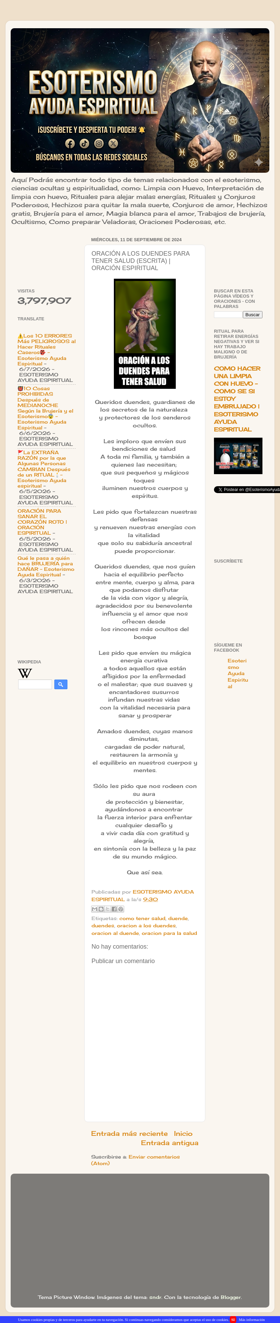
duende (178, 918)
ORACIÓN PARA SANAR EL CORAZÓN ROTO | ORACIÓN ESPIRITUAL (42, 522)
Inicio (183, 1133)
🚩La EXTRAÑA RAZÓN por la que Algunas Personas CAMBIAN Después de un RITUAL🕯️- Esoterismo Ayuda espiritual (44, 469)
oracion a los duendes (146, 925)
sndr (155, 1297)
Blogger (231, 1297)
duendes (102, 925)
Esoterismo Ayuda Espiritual (238, 674)
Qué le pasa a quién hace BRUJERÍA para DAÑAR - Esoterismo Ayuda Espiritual (46, 566)
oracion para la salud (169, 933)
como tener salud (142, 918)
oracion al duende (115, 933)
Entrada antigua (169, 1143)
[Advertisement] (47, 256)
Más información (252, 1319)
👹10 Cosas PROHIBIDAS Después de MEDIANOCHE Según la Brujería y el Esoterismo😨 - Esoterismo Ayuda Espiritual (45, 408)
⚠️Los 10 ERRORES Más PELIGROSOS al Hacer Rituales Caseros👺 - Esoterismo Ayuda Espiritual (47, 349)
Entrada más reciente (129, 1133)
